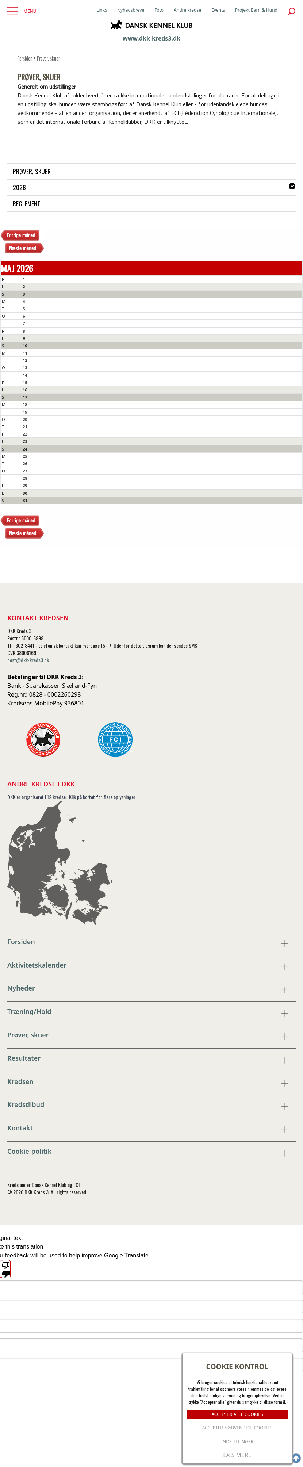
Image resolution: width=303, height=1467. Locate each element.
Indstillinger (237, 1442)
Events (218, 10)
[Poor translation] (6, 1269)
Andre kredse (187, 10)
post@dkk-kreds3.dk (28, 660)
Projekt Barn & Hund (256, 10)
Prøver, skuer (48, 58)
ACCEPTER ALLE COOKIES (237, 1414)
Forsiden (25, 58)
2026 (19, 187)
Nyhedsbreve (130, 10)
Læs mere (237, 1455)
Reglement (27, 203)
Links (101, 10)
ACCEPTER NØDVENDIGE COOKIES (237, 1428)
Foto (159, 10)
